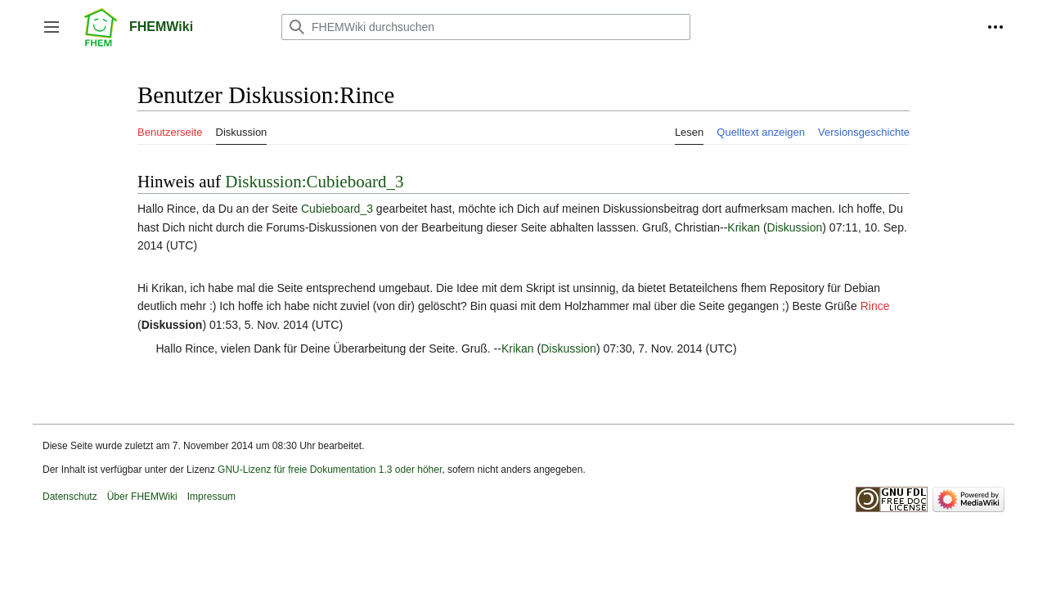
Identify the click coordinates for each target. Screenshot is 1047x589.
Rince (875, 305)
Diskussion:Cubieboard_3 (314, 181)
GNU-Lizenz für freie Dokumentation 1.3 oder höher (330, 469)
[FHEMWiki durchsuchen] (485, 27)
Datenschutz (70, 496)
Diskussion (795, 227)
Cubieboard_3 (337, 208)
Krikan (743, 227)
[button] (51, 27)
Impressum (211, 496)
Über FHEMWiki (142, 496)
